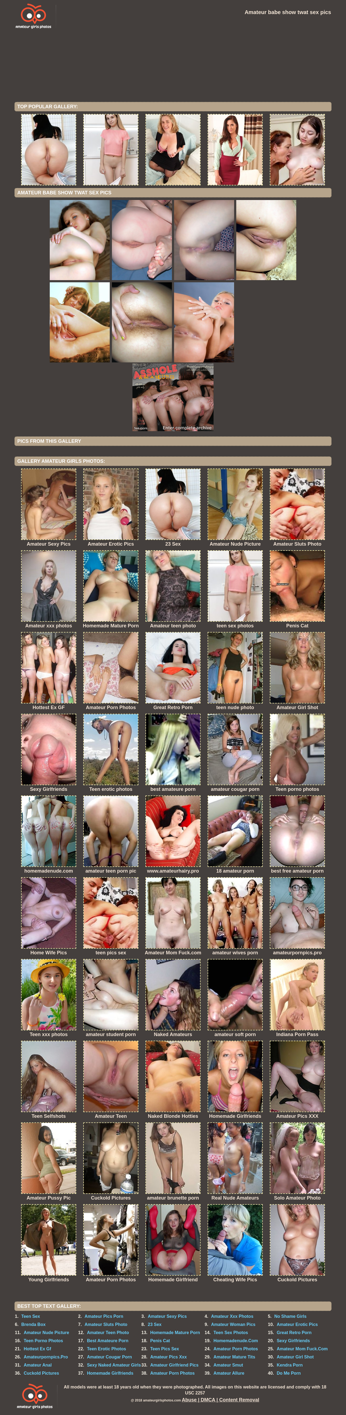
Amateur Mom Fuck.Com (302, 1349)
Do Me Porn (289, 1373)
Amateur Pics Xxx (168, 1357)
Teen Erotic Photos (106, 1349)
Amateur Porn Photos (236, 1349)
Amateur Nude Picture (46, 1332)
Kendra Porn (290, 1365)
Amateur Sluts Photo (106, 1324)
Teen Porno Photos (43, 1340)
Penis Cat (160, 1340)
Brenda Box (33, 1324)
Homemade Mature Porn (175, 1332)
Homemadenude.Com (236, 1340)
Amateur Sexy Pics (167, 1316)
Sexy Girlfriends (293, 1340)
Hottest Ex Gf (37, 1349)
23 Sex (155, 1324)
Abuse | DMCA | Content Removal (220, 1400)
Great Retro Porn (294, 1332)
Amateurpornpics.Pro (46, 1357)
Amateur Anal (38, 1365)
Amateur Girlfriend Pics (174, 1365)
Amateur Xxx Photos (232, 1316)
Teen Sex (30, 1316)
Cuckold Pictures (41, 1373)
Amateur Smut (228, 1365)
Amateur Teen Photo (108, 1332)
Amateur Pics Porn (104, 1316)
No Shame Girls (290, 1316)
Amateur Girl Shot (295, 1357)
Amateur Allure (229, 1373)
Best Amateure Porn (107, 1340)
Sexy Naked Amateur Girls (114, 1365)
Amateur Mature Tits (234, 1357)
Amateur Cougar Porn (109, 1357)
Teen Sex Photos (231, 1332)
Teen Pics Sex (164, 1349)
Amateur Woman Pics (233, 1324)
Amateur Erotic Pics (297, 1324)
